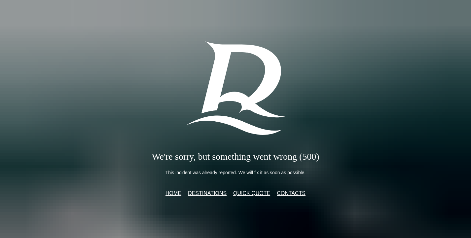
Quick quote (251, 193)
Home (173, 193)
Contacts (291, 193)
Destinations (207, 193)
